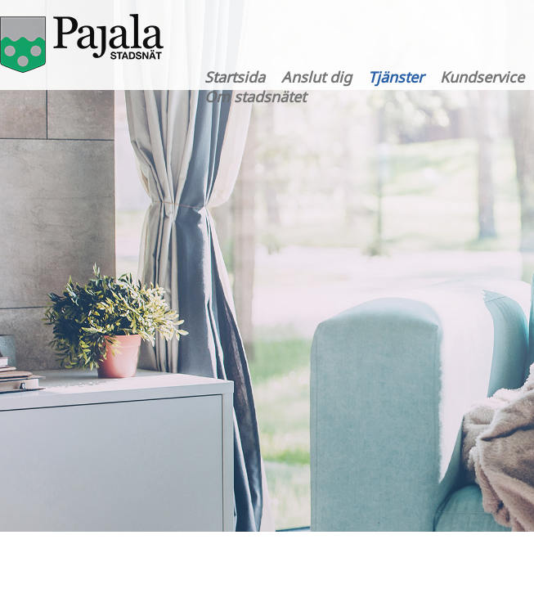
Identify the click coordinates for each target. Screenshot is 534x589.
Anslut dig (316, 77)
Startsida (234, 77)
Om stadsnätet (255, 96)
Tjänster (396, 77)
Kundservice (482, 77)
